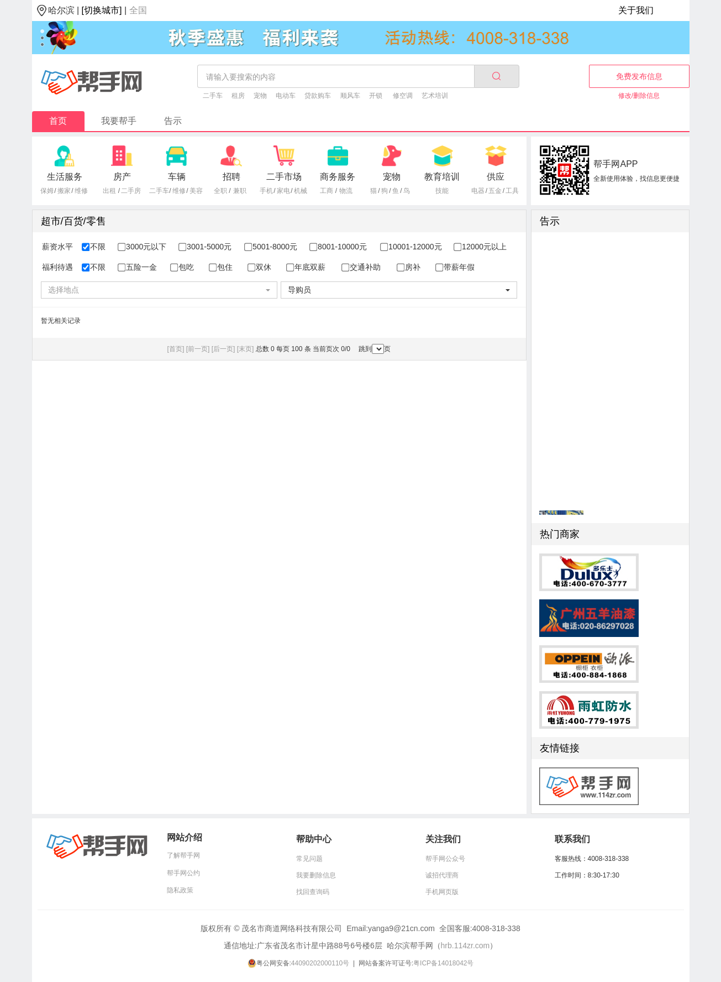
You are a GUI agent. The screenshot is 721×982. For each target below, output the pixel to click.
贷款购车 (317, 96)
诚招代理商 (442, 875)
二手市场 (284, 176)
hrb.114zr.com (465, 945)
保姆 (47, 191)
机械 (300, 191)
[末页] (245, 349)
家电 (283, 191)
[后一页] (223, 349)
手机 (266, 191)
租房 (238, 96)
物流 (345, 191)
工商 (326, 191)
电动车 (286, 96)
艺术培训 (435, 96)
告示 (173, 121)
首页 (58, 121)
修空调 (403, 96)
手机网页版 (442, 892)
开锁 (375, 96)
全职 (220, 191)
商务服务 (337, 176)
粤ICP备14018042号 (443, 963)
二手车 (213, 96)
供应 (495, 176)
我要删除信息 (316, 875)
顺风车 (350, 96)
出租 (109, 191)
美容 (196, 191)
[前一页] (198, 349)
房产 (122, 176)
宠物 (260, 96)
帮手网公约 (183, 873)
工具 (512, 191)
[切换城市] (102, 10)
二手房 (131, 191)
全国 (138, 10)
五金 (495, 191)
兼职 (239, 191)
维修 (81, 191)
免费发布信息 (639, 76)
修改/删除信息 (639, 96)
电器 (478, 191)
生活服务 (64, 176)
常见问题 (309, 859)
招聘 (231, 176)
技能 (442, 191)
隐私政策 (180, 890)
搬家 (64, 191)
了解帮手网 (183, 855)
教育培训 (442, 176)
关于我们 (636, 10)
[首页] (176, 349)
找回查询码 (312, 892)
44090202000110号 (320, 963)
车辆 (177, 176)
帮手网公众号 (445, 859)
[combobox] (159, 290)
